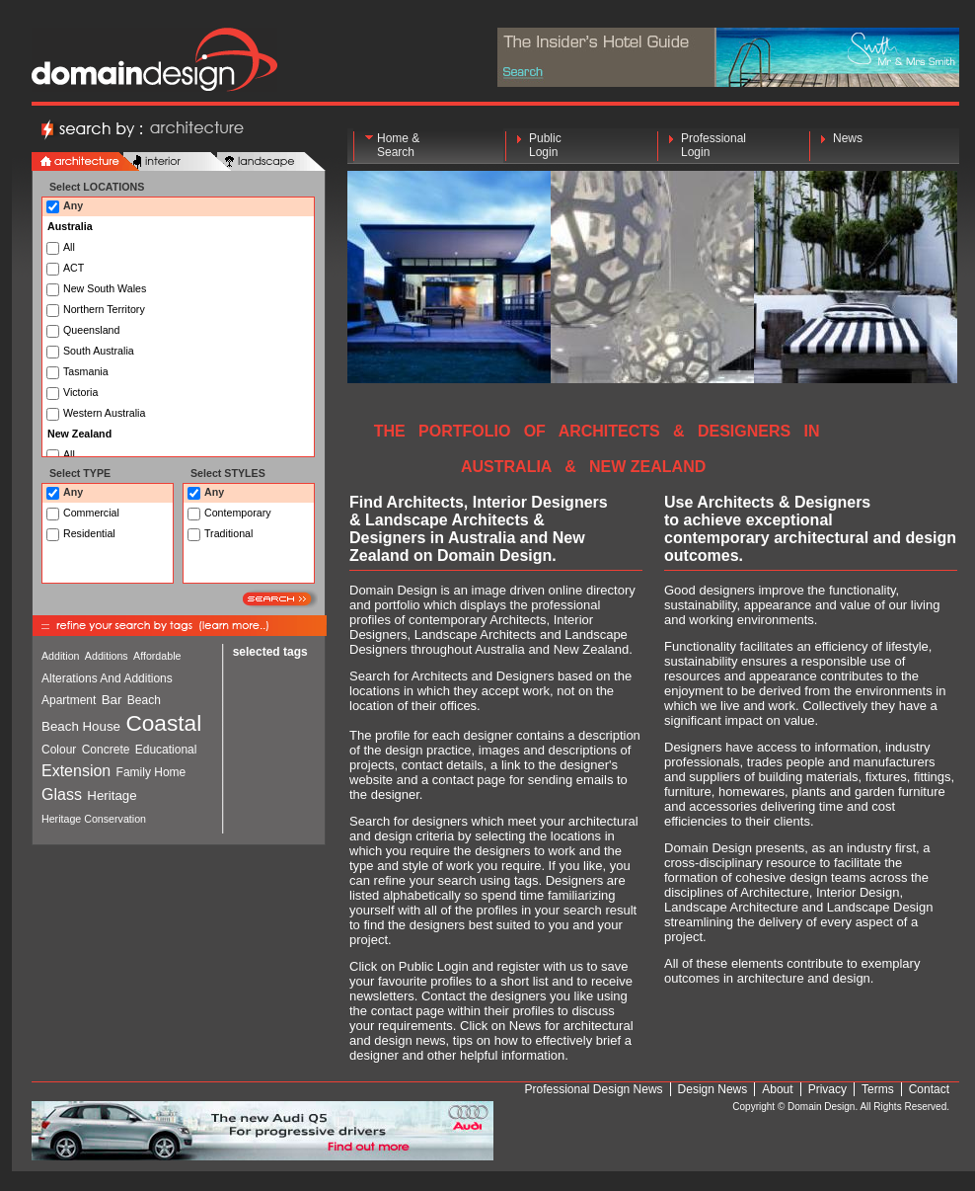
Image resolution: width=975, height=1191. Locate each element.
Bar (112, 699)
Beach (144, 700)
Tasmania (86, 371)
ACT (73, 268)
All (69, 247)
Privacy (827, 1089)
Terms (878, 1089)
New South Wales (102, 288)
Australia (70, 226)
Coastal (163, 723)
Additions (106, 656)
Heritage (111, 795)
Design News (713, 1089)
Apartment (68, 700)
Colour (58, 749)
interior (177, 162)
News (847, 145)
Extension (76, 770)
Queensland (91, 330)
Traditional (228, 533)
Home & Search (398, 145)
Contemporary (237, 512)
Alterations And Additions (107, 678)
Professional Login (713, 145)
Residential (89, 533)
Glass (61, 794)
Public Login (545, 145)
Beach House (80, 726)
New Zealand (79, 433)
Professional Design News (594, 1089)
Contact (929, 1089)
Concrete (106, 749)
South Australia (98, 351)
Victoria (80, 392)
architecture (86, 162)
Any (73, 205)
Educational (166, 749)
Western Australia (102, 413)
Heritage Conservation (93, 819)
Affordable (157, 656)
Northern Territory (102, 309)
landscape (271, 162)
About (777, 1089)
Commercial (91, 512)
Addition (60, 656)
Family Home (151, 772)
